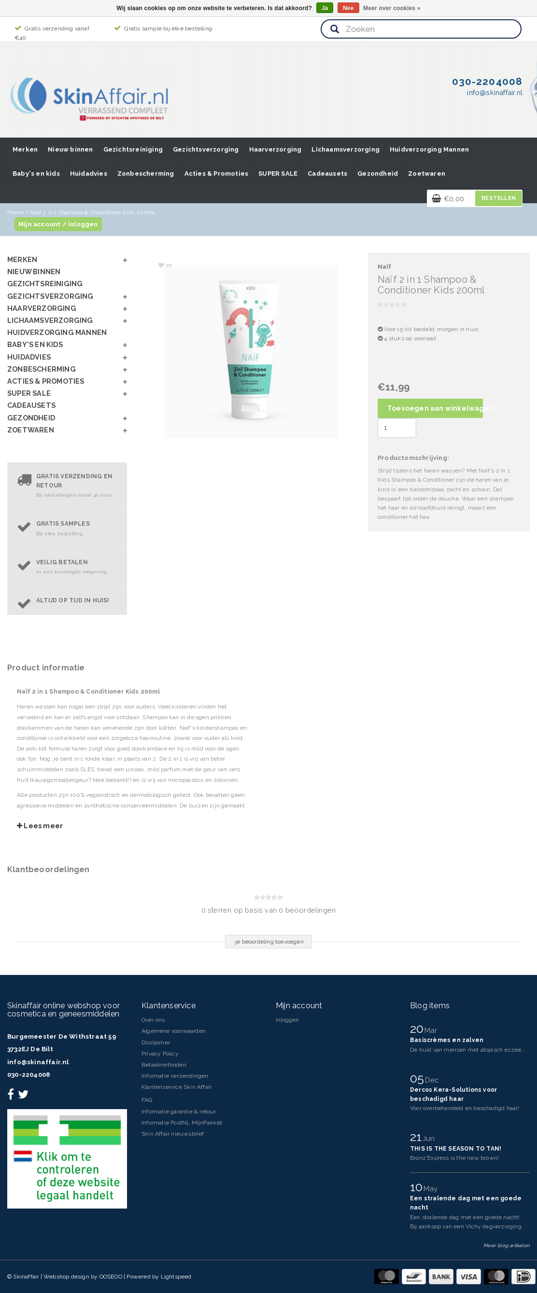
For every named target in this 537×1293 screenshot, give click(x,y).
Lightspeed (176, 1276)
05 (418, 1078)
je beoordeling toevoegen (269, 941)
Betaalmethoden (163, 1064)
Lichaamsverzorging (345, 149)
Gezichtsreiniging (133, 149)
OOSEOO (110, 1276)
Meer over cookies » (392, 8)
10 (418, 1187)
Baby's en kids (36, 173)
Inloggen (287, 1019)
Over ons (153, 1019)
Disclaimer (155, 1042)
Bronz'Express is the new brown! (454, 1157)
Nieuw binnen (70, 149)
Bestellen (498, 198)
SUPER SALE (277, 173)
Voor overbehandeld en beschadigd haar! (465, 1108)
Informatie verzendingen (175, 1075)
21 (417, 1136)
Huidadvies (88, 173)
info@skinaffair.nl (38, 1062)
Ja (325, 8)
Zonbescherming (145, 173)
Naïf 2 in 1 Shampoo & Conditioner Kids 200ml (92, 212)
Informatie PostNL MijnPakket (182, 1122)
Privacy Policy (160, 1053)
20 (418, 1028)
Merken (25, 149)
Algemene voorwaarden (173, 1031)
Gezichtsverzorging (206, 149)
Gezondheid (377, 173)
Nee (348, 8)
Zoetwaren (426, 173)
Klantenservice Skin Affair (176, 1087)
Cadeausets (327, 173)
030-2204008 (28, 1074)
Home (15, 212)
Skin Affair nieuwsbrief (172, 1133)
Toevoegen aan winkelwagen (435, 408)
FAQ (147, 1100)
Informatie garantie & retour (178, 1111)
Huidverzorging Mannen (429, 149)
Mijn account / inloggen (58, 224)
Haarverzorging (275, 149)
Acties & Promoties (216, 173)
